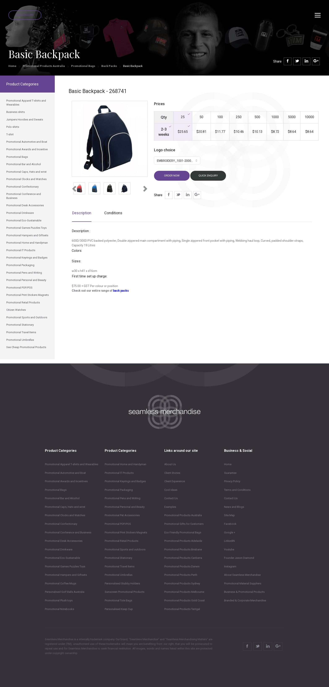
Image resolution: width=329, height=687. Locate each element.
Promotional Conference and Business (68, 532)
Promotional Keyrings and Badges (125, 481)
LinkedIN (229, 540)
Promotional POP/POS (118, 523)
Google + (229, 532)
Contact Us (171, 498)
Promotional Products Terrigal (182, 609)
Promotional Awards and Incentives (66, 481)
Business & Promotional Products (244, 591)
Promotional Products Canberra (183, 557)
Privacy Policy (232, 481)
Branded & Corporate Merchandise (245, 600)
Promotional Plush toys (59, 600)
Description (81, 213)
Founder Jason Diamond (239, 557)
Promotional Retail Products (121, 540)
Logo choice (164, 150)
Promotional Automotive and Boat (65, 472)
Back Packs (109, 66)
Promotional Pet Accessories (122, 515)
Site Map (229, 515)
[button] (74, 187)
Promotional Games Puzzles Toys (65, 566)
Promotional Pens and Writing (122, 498)
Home (12, 66)
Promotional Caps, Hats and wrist (65, 506)
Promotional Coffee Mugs (60, 583)
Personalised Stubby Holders (122, 583)
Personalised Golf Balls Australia (64, 591)
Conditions (113, 213)
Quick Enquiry (25, 15)
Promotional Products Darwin (182, 566)
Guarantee (230, 472)
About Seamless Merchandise (242, 574)
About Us (170, 464)
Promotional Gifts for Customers (184, 523)
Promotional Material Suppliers (242, 583)
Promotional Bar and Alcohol (62, 498)
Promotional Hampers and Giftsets (66, 574)
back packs (121, 290)
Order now (172, 175)
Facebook (230, 523)
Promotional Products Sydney (182, 583)
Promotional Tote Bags (118, 600)
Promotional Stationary (118, 557)
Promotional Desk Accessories (63, 540)
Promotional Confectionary (61, 523)
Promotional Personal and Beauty (125, 506)
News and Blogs (234, 506)
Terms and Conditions (237, 489)
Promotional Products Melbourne (184, 591)
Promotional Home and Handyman (125, 464)
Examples (170, 506)
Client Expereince (174, 481)
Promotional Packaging (119, 489)
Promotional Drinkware (58, 549)
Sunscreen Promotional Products (124, 591)
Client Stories (172, 472)
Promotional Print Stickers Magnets (126, 532)
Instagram (230, 566)
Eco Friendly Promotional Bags (182, 532)
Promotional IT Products (119, 472)
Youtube (229, 549)
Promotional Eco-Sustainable (62, 557)
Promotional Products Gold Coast (184, 600)
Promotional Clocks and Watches (65, 515)
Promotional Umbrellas (118, 574)
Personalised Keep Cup (119, 609)
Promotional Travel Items (119, 566)
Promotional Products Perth (180, 574)
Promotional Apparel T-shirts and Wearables (71, 464)
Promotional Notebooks (59, 609)
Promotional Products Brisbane (183, 549)
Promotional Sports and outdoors (125, 549)
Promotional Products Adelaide (183, 540)
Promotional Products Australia (44, 66)
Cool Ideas (170, 489)
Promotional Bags (83, 66)
